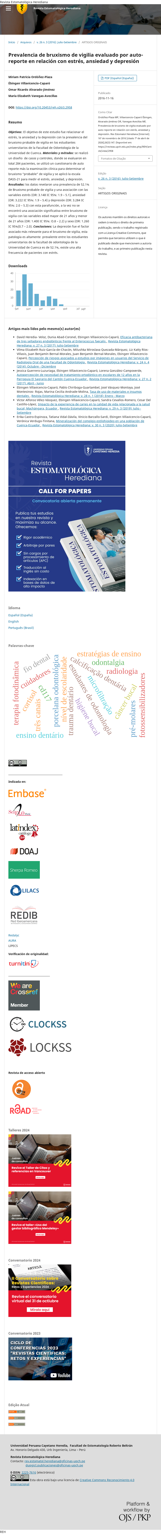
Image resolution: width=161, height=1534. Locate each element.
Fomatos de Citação (113, 158)
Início (11, 42)
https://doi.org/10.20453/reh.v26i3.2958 (44, 107)
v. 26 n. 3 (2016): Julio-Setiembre (57, 42)
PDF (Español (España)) (119, 78)
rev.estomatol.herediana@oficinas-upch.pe (55, 1461)
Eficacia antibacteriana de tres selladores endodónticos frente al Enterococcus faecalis (84, 339)
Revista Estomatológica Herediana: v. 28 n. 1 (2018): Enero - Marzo (78, 396)
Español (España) (20, 615)
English (13, 621)
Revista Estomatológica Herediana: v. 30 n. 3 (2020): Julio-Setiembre (89, 425)
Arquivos (25, 42)
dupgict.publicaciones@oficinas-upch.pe (54, 1465)
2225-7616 (29, 1472)
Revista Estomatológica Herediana (57, 8)
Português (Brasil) (21, 628)
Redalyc (13, 935)
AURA (12, 940)
